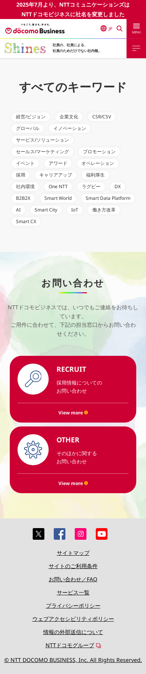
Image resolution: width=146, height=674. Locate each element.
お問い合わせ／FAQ (73, 579)
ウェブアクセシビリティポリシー (73, 618)
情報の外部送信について (73, 632)
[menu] (136, 28)
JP (106, 28)
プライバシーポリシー (73, 605)
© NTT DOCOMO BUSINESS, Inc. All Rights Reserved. (73, 660)
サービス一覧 (73, 592)
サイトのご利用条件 (73, 566)
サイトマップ (73, 552)
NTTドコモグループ (70, 645)
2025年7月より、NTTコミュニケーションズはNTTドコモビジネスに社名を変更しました (73, 9)
